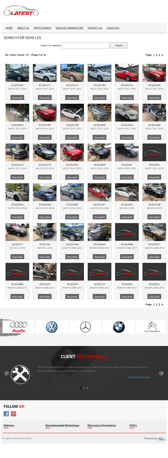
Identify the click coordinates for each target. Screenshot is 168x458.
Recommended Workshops (62, 425)
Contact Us (95, 28)
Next (161, 373)
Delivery (9, 425)
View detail (17, 97)
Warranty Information (101, 425)
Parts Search (42, 28)
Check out (113, 28)
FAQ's (133, 425)
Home (9, 28)
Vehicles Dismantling (69, 28)
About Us (23, 28)
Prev (6, 373)
